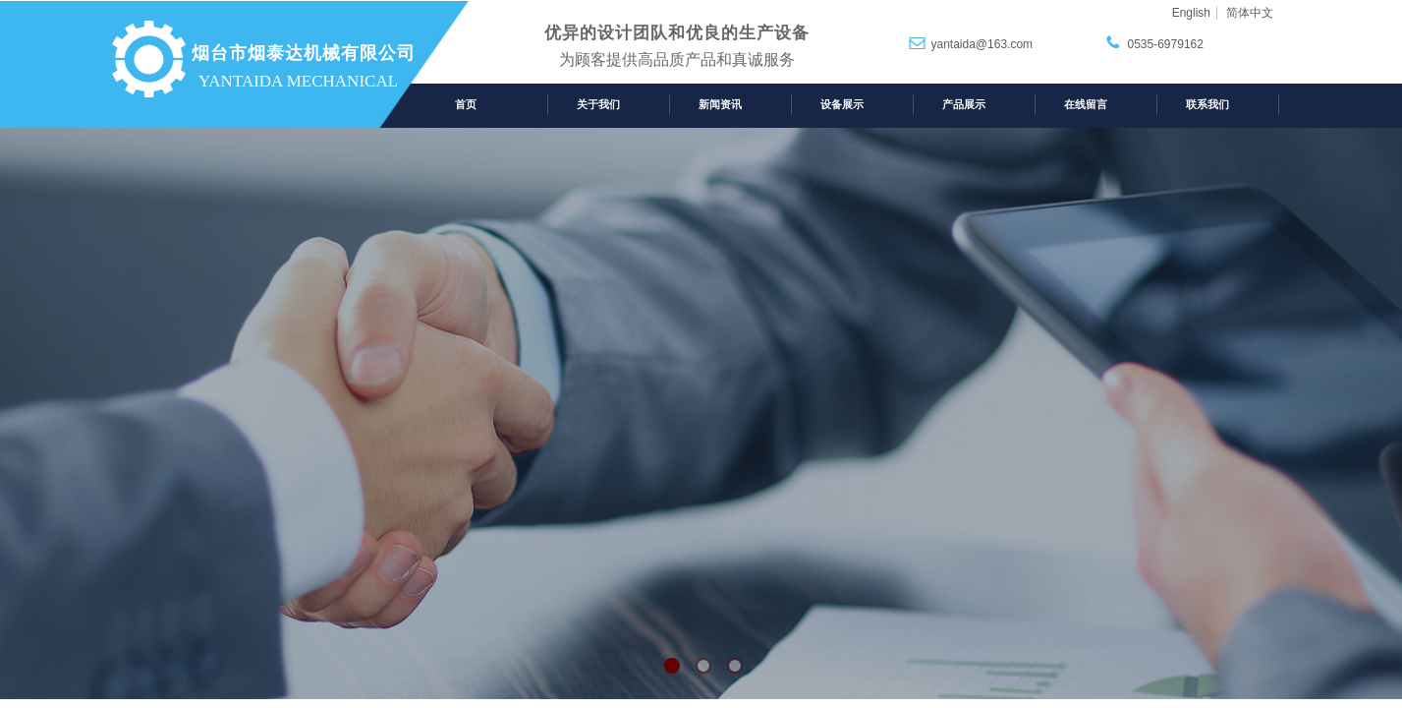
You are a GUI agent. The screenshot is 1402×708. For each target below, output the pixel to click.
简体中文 (1249, 13)
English (1191, 13)
